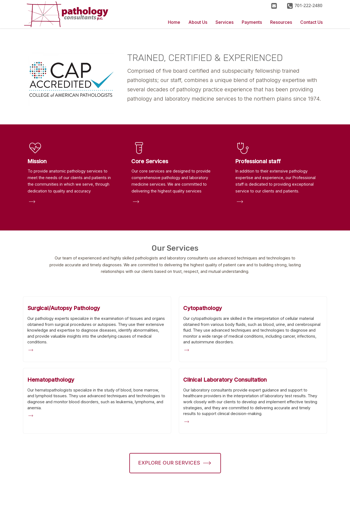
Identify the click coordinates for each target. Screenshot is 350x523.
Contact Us (311, 22)
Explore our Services (169, 463)
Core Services (149, 161)
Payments (252, 22)
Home (174, 22)
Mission (37, 161)
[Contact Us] (274, 5)
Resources (281, 22)
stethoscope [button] (243, 148)
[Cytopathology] (202, 308)
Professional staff (258, 161)
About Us (197, 22)
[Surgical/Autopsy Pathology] (63, 308)
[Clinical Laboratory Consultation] (225, 379)
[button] (304, 5)
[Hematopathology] (50, 379)
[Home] (73, 14)
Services (224, 22)
